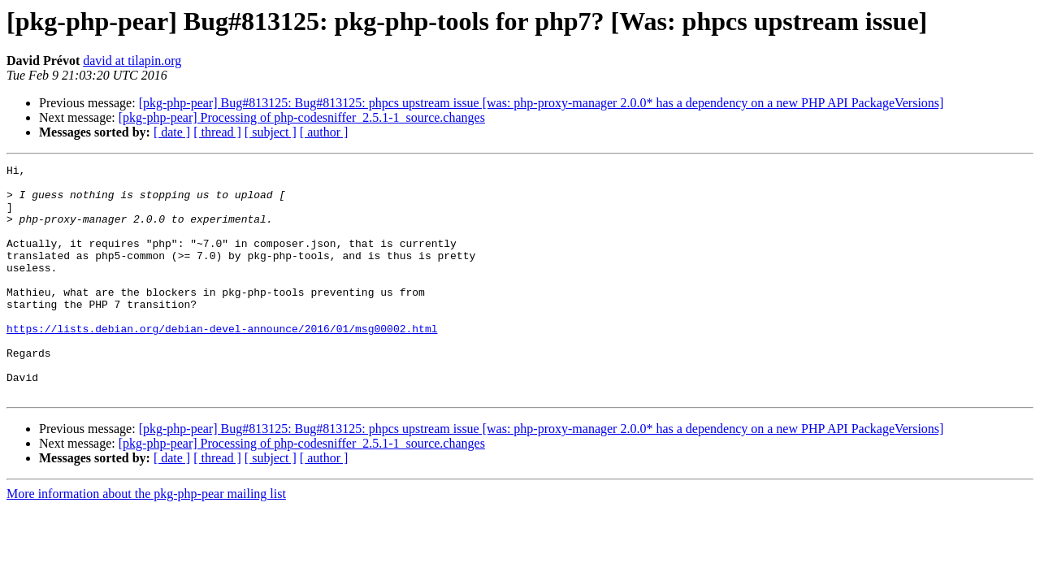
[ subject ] (271, 132)
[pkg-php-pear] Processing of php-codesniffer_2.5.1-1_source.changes (302, 117)
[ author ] (324, 132)
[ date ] (172, 132)
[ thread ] (217, 132)
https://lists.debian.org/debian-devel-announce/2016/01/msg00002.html (221, 362)
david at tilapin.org (132, 60)
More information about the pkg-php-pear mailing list (146, 540)
